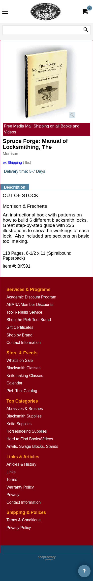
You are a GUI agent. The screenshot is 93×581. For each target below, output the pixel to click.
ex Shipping (12, 163)
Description (14, 187)
